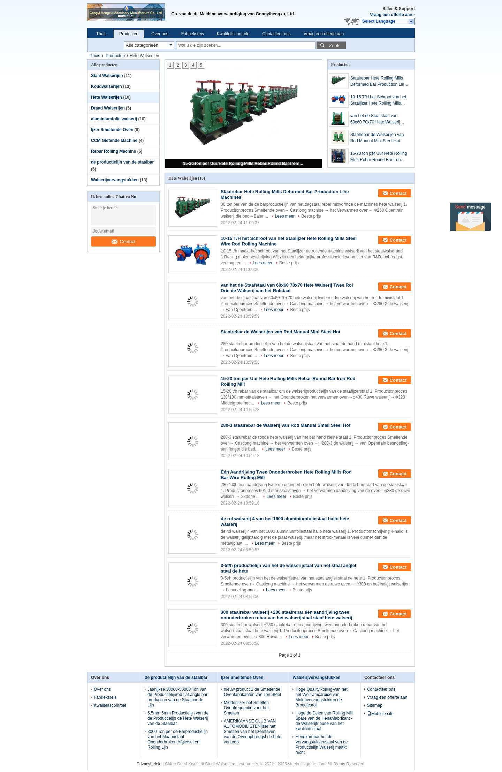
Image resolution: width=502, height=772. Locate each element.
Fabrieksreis (192, 33)
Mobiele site (380, 713)
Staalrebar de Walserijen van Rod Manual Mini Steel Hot (377, 137)
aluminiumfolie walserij (114, 118)
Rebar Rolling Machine (113, 151)
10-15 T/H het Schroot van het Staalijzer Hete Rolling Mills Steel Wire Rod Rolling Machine (379, 100)
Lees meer (285, 216)
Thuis (101, 33)
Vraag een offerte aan (391, 14)
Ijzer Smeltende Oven (112, 129)
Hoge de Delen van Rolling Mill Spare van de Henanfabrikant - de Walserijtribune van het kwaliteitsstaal (323, 721)
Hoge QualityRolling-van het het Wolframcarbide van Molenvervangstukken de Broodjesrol (321, 697)
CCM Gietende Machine (114, 140)
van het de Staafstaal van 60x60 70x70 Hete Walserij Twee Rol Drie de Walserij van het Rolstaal (378, 119)
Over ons (159, 33)
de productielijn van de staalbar (122, 162)
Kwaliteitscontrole (233, 33)
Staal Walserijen (107, 75)
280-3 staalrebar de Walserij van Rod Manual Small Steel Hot (285, 425)
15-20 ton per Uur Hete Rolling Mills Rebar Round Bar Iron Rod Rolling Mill (244, 163)
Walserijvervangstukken (115, 179)
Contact (124, 241)
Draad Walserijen (108, 108)
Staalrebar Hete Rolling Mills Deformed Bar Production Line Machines (378, 82)
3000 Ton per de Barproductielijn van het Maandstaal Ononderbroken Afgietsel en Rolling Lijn (177, 739)
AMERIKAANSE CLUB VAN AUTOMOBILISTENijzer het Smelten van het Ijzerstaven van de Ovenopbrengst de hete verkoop (252, 731)
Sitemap (374, 705)
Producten (128, 33)
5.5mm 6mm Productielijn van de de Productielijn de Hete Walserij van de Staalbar (177, 718)
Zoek (334, 45)
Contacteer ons (276, 33)
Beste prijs (311, 216)
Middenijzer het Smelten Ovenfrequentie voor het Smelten (246, 708)
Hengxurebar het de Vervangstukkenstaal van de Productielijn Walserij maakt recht (321, 744)
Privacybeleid (149, 764)
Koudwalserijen (106, 86)
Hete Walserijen (106, 97)
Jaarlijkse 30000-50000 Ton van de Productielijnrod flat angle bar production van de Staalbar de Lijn (177, 697)
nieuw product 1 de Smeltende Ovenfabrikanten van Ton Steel (252, 692)
